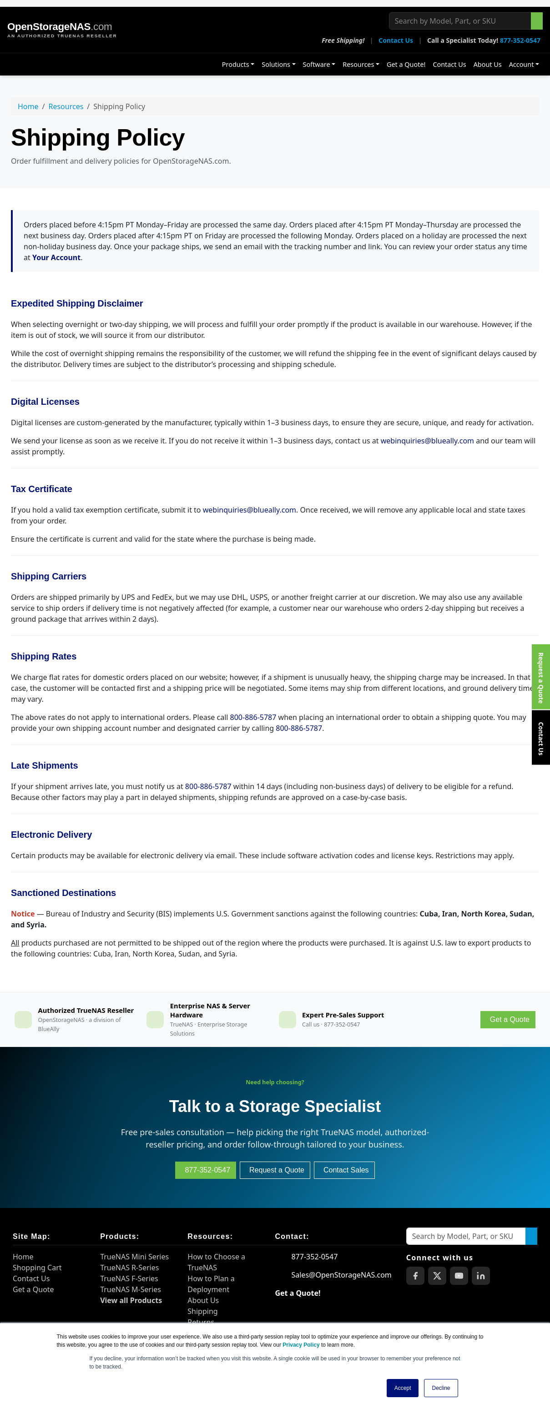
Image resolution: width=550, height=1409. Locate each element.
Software (316, 64)
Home (28, 106)
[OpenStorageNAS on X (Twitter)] (437, 1276)
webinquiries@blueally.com (427, 441)
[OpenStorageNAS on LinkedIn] (481, 1276)
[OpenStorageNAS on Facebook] (415, 1276)
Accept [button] (402, 1388)
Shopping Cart (37, 1268)
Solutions (276, 64)
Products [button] (235, 64)
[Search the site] (537, 21)
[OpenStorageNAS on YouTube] (459, 1276)
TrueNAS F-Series (129, 1278)
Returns (200, 1322)
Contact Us (395, 40)
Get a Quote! (406, 64)
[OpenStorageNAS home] (62, 30)
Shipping (202, 1311)
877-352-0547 (520, 40)
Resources (358, 64)
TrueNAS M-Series (130, 1289)
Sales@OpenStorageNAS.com (341, 1275)
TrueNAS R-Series (129, 1268)
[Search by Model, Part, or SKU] (460, 21)
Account (521, 64)
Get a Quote (33, 1289)
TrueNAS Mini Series (134, 1257)
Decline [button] (441, 1388)
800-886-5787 (253, 717)
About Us (488, 64)
